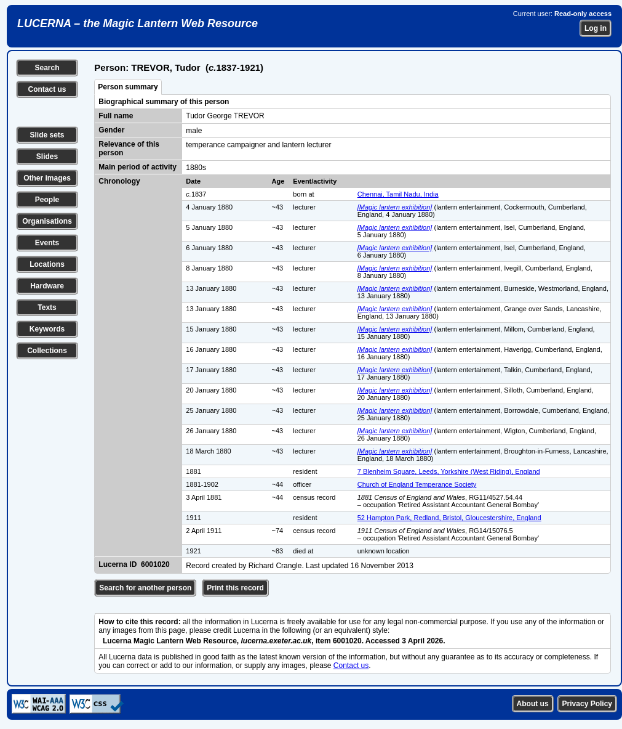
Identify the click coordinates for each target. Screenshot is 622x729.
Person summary (127, 87)
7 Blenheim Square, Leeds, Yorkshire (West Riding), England (448, 471)
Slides (47, 156)
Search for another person (145, 588)
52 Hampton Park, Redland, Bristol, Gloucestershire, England (449, 517)
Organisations (47, 221)
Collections (47, 350)
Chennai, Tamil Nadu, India (398, 194)
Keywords (47, 329)
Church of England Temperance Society (417, 484)
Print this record (235, 588)
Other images (47, 178)
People (47, 199)
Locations (47, 264)
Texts (47, 307)
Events (47, 242)
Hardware (47, 286)
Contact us (47, 89)
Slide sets (47, 135)
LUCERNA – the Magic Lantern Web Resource (137, 23)
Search (46, 67)
